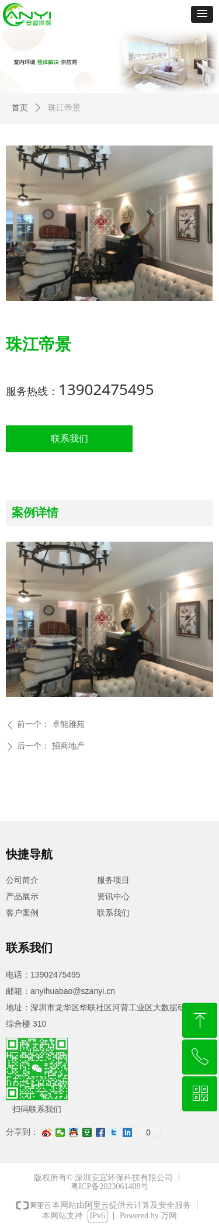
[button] (202, 14)
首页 (20, 107)
